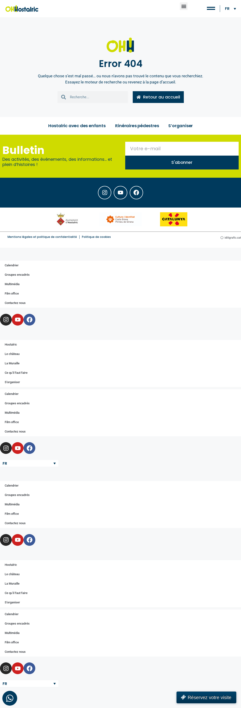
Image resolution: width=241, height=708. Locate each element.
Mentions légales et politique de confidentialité (42, 238)
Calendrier (12, 266)
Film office (12, 295)
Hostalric (11, 345)
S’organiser (180, 126)
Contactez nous (15, 304)
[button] (184, 6)
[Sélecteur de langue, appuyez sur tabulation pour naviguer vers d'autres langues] (230, 8)
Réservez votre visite (209, 697)
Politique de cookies (96, 238)
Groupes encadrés (17, 276)
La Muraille (12, 364)
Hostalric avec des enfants (77, 126)
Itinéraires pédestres (137, 126)
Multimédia (12, 285)
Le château (12, 355)
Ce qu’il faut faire (16, 374)
